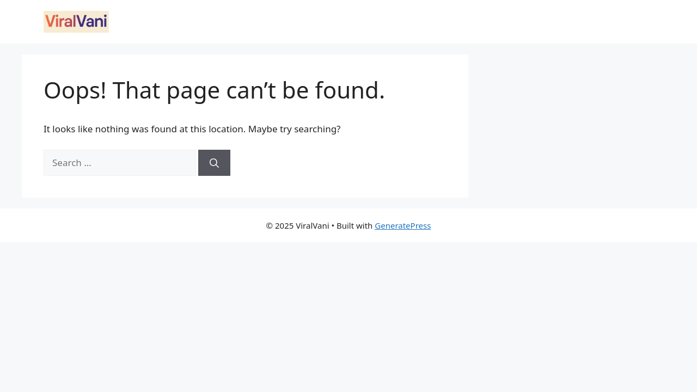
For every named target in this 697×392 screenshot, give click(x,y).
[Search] (214, 163)
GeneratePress (403, 225)
